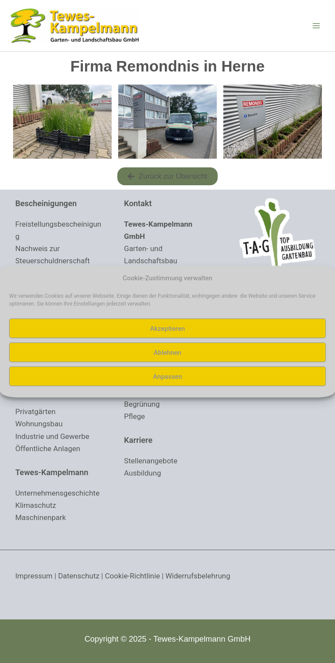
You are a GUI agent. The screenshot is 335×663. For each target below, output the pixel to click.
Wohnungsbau (39, 424)
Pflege (134, 416)
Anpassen (167, 376)
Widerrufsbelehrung (197, 576)
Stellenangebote (150, 461)
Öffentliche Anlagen (47, 448)
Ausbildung (142, 473)
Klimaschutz (35, 505)
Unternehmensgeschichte (57, 493)
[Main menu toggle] (317, 26)
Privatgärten (35, 412)
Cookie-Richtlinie (132, 576)
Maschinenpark (40, 517)
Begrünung (142, 404)
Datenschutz (78, 576)
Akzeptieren (167, 328)
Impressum (34, 576)
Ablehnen (167, 352)
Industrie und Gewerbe (52, 436)
